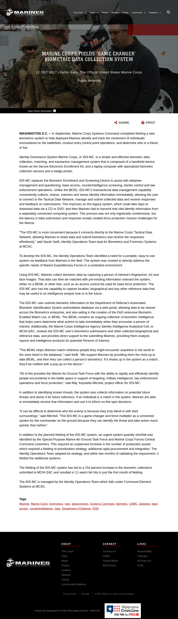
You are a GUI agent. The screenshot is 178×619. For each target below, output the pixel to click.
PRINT (150, 122)
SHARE (124, 122)
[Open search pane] (168, 12)
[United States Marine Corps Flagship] (25, 12)
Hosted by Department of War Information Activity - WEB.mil (67, 610)
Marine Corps (28, 567)
